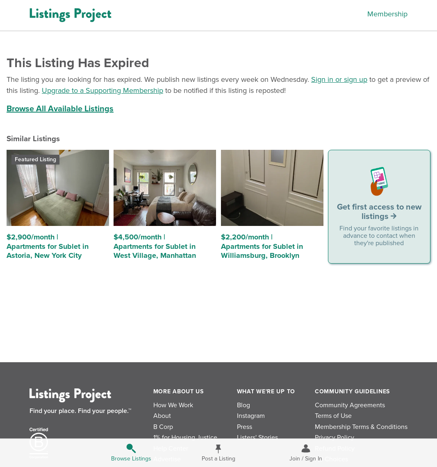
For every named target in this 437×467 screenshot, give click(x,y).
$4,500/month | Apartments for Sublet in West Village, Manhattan (155, 246)
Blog (243, 405)
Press (244, 427)
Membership (387, 13)
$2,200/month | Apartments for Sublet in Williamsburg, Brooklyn (262, 246)
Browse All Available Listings (60, 109)
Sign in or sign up (339, 79)
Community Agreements (350, 405)
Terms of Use (333, 416)
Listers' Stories (257, 437)
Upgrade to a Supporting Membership (102, 90)
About (162, 416)
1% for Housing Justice (185, 437)
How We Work (173, 405)
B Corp (163, 427)
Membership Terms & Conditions (361, 427)
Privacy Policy (334, 437)
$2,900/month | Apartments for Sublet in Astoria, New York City (48, 246)
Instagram (251, 416)
